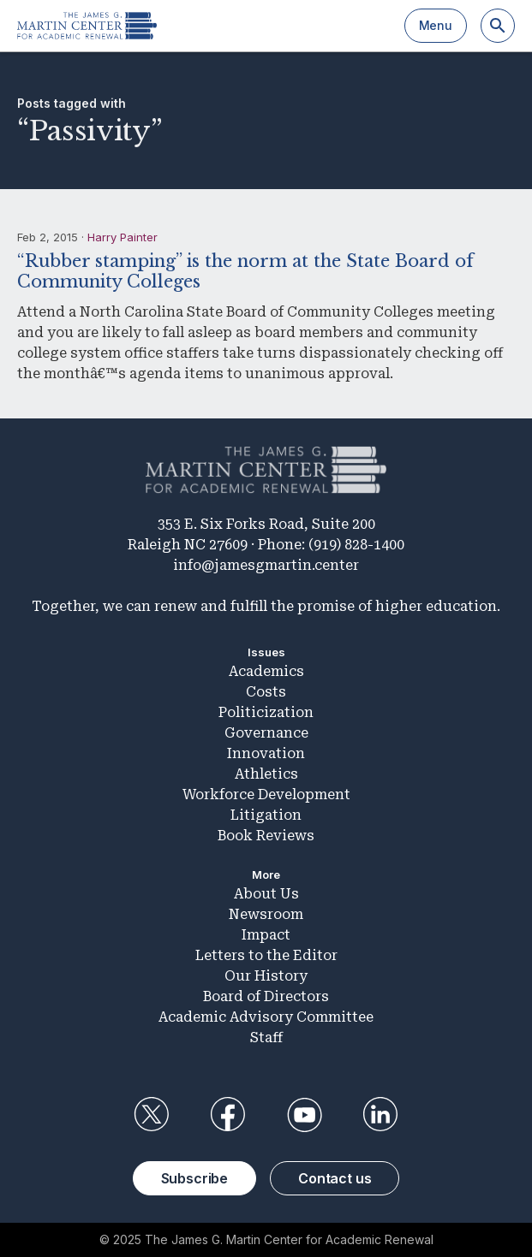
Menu (435, 25)
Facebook (228, 1115)
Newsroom (266, 914)
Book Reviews (266, 835)
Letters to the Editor (266, 955)
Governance (266, 733)
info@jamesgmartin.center (266, 565)
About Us (266, 894)
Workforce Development (266, 794)
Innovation (266, 753)
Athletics (266, 774)
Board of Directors (266, 996)
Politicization (266, 712)
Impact (266, 935)
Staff (266, 1037)
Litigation (266, 815)
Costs (266, 692)
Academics (266, 671)
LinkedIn (380, 1115)
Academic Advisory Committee (266, 1017)
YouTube (304, 1115)
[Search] (498, 26)
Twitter (151, 1115)
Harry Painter (122, 237)
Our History (266, 976)
